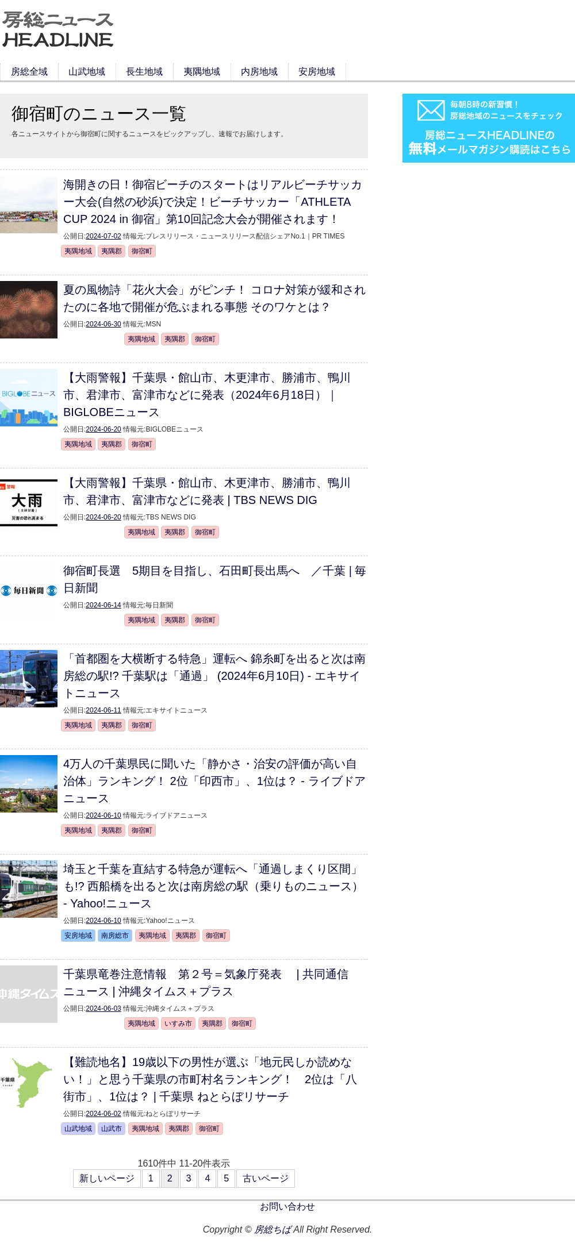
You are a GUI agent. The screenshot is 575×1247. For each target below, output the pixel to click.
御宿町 (142, 251)
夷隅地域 (201, 71)
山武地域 (86, 71)
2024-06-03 (103, 1008)
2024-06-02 (103, 1114)
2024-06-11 (103, 710)
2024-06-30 (103, 324)
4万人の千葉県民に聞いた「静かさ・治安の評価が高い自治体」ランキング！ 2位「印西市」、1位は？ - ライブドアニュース (214, 781)
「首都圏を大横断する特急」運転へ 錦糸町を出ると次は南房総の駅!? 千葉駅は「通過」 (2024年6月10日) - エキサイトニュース (214, 675)
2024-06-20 (103, 429)
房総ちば (272, 1229)
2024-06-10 (103, 815)
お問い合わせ (287, 1206)
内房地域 (259, 71)
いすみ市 (178, 1023)
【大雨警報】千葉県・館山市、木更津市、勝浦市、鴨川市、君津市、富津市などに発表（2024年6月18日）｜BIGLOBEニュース (207, 394)
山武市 (111, 1129)
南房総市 (115, 936)
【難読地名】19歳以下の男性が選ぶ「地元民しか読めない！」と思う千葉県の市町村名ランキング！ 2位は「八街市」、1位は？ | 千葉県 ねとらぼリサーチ (210, 1079)
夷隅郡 (111, 251)
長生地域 (144, 71)
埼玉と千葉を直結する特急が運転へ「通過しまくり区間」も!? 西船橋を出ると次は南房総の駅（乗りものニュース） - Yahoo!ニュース (213, 886)
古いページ (266, 1178)
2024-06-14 (103, 605)
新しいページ (107, 1178)
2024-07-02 (103, 236)
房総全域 (29, 71)
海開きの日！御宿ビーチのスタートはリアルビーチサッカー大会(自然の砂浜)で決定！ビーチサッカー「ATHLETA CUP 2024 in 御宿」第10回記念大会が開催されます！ (212, 201)
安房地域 (316, 71)
